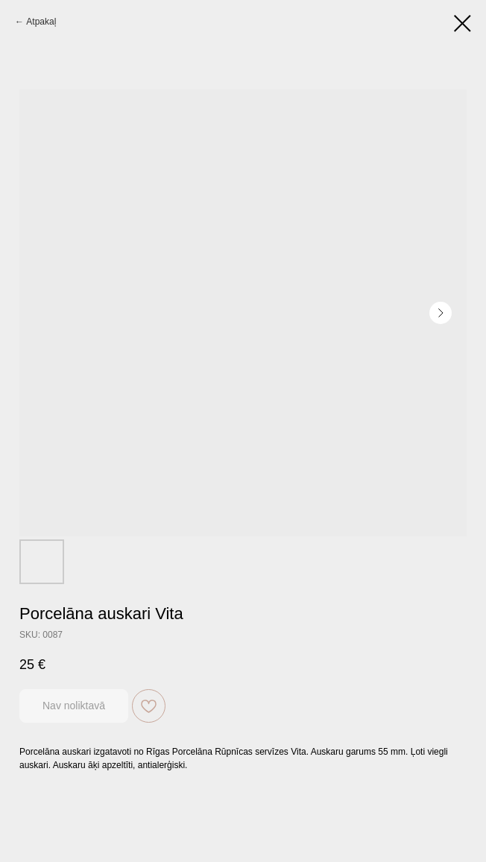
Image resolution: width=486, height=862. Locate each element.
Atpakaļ (41, 21)
